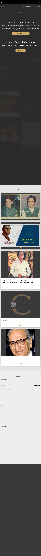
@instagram (4, 379)
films (20, 325)
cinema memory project (21, 287)
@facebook (3, 405)
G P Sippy (5, 359)
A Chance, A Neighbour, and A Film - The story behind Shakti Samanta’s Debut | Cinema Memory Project (19, 281)
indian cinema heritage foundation (31, 6)
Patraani (5, 321)
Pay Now (20, 50)
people (3, 6)
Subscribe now (20, 33)
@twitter (3, 385)
